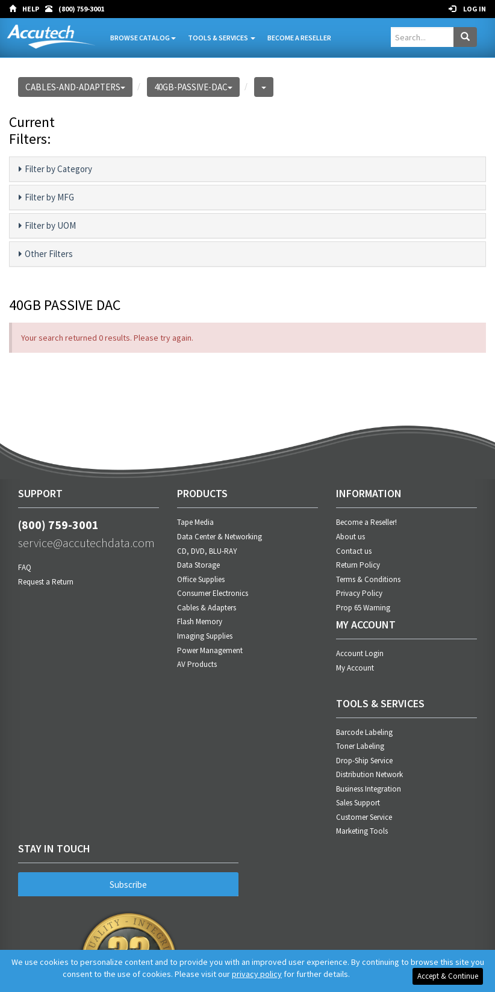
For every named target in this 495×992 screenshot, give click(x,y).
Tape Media (195, 522)
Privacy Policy (359, 593)
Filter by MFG (46, 197)
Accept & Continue (447, 976)
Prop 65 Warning (363, 608)
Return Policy (358, 565)
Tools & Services (221, 37)
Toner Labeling (360, 746)
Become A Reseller (299, 37)
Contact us (354, 551)
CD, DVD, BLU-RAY (207, 551)
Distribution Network (369, 774)
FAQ (24, 567)
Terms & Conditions (368, 579)
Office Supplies (201, 579)
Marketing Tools (362, 831)
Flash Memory (199, 621)
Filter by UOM (47, 226)
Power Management (210, 650)
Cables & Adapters (206, 608)
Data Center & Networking (219, 537)
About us (350, 537)
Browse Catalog (143, 37)
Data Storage (198, 565)
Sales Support (358, 803)
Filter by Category (55, 169)
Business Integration (368, 789)
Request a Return (45, 582)
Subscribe (128, 884)
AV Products (197, 664)
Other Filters (46, 254)
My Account (355, 668)
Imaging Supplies (204, 636)
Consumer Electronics (212, 593)
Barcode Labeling (364, 732)
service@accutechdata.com (86, 542)
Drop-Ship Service (364, 760)
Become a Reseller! (366, 522)
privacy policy (257, 974)
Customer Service (364, 817)
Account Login (360, 653)
